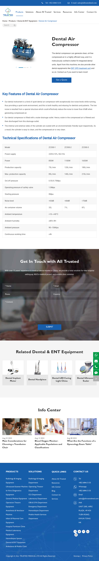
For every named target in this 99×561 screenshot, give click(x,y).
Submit (49, 327)
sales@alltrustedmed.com (86, 499)
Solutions (29, 13)
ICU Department (35, 495)
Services (57, 13)
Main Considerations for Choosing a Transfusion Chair (14, 444)
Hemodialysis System (14, 539)
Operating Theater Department (36, 489)
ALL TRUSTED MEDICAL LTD (28, 556)
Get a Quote (61, 80)
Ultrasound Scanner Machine (17, 487)
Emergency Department (38, 507)
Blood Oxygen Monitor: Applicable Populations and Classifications (48, 444)
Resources (67, 13)
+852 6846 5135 (85, 491)
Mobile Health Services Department (37, 517)
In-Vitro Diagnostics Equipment (13, 493)
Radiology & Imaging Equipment (13, 481)
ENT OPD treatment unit (81, 68)
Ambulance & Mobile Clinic (16, 547)
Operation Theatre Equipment (13, 505)
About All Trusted (43, 13)
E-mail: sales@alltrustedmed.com (82, 3)
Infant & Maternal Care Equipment (14, 521)
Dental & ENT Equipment (16, 543)
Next (30, 67)
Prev (16, 67)
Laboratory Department (38, 499)
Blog (53, 491)
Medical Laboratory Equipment (13, 533)
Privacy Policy (87, 556)
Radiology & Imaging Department (36, 481)
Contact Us (92, 13)
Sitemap (77, 556)
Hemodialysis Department (39, 511)
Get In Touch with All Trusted (49, 262)
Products (19, 13)
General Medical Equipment (16, 499)
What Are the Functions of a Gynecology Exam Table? (81, 443)
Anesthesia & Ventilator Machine (15, 513)
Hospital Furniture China (15, 527)
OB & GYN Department (38, 503)
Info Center (79, 13)
